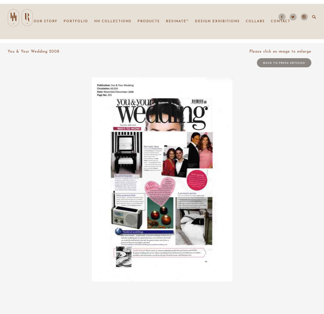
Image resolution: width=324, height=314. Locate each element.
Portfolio (76, 21)
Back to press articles (284, 63)
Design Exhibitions (217, 21)
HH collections (112, 21)
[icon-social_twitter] (294, 16)
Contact (280, 21)
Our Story (45, 21)
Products (148, 21)
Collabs (255, 21)
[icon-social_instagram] (304, 16)
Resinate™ (177, 21)
